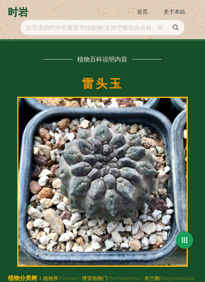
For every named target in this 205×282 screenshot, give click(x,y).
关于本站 (174, 11)
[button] (184, 240)
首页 (142, 11)
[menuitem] (142, 12)
